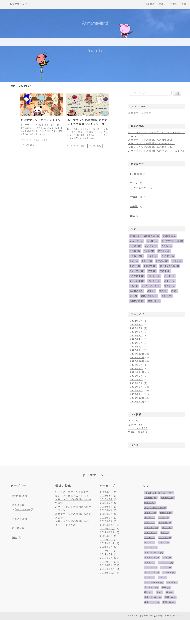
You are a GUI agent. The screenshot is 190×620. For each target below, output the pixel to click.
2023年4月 (136, 339)
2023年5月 (136, 335)
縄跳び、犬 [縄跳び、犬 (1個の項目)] (137, 301)
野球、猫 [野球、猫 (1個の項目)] (154, 301)
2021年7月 (136, 379)
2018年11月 (137, 401)
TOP (12, 86)
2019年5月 (136, 383)
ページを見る (28, 145)
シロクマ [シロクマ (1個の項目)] (150, 266)
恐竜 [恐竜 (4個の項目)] (151, 291)
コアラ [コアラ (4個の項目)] (135, 266)
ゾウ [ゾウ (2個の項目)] (152, 271)
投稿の (135, 424)
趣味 (132, 216)
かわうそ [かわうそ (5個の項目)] (151, 246)
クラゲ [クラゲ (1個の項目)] (177, 261)
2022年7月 (136, 368)
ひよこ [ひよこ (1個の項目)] (149, 251)
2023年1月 (136, 350)
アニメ (134, 183)
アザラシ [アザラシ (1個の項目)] (164, 251)
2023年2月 (25, 86)
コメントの (138, 428)
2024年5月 (136, 321)
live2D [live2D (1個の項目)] (152, 241)
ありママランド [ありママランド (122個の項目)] (172, 241)
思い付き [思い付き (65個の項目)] (137, 291)
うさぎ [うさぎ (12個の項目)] (135, 246)
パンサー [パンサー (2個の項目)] (154, 276)
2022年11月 (137, 357)
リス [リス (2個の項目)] (134, 286)
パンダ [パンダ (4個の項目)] (169, 276)
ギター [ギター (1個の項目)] (147, 261)
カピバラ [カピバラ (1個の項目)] (168, 256)
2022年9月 (136, 365)
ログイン (133, 421)
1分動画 (36, 140)
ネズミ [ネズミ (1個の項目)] (165, 271)
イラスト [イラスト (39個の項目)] (137, 256)
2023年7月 (136, 328)
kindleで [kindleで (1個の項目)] (136, 241)
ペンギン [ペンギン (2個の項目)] (154, 281)
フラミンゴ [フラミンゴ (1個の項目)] (137, 281)
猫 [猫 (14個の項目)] (133, 296)
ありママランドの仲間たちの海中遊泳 (150, 140)
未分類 (134, 206)
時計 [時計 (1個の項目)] (163, 291)
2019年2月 (136, 390)
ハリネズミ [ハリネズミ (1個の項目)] (137, 276)
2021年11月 (137, 372)
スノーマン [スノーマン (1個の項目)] (137, 271)
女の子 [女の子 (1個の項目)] (169, 286)
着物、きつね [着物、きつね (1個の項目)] (149, 296)
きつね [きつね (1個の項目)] (167, 246)
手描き (44, 140)
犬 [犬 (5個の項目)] (174, 291)
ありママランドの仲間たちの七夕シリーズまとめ (156, 151)
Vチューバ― (141, 188)
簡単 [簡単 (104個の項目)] (167, 296)
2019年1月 (136, 394)
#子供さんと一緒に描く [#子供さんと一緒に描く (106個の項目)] (144, 236)
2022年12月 (137, 354)
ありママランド (18, 4)
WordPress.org (137, 432)
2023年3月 (136, 343)
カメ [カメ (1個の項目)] (134, 261)
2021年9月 (136, 376)
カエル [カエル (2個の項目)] (152, 256)
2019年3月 (136, 387)
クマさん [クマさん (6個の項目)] (162, 261)
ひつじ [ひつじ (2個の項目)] (135, 251)
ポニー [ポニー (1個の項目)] (169, 281)
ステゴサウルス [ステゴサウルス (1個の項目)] (169, 266)
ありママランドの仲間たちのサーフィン (151, 143)
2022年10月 (137, 361)
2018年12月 (137, 398)
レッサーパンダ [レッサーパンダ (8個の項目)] (151, 286)
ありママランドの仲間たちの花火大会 (150, 147)
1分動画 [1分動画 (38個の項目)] (169, 236)
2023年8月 (136, 324)
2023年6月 (136, 332)
